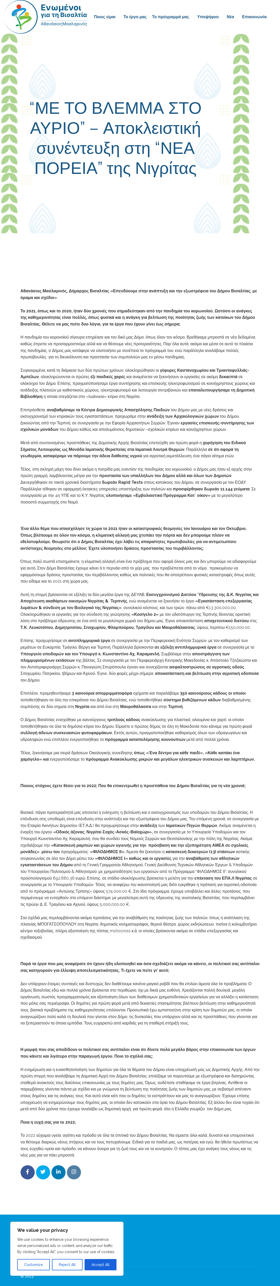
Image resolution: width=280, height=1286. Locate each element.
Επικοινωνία (254, 16)
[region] (66, 1249)
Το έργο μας (135, 16)
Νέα (230, 16)
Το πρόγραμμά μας (170, 16)
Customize (33, 1265)
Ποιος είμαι (104, 16)
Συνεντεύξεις (180, 191)
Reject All (67, 1265)
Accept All (101, 1265)
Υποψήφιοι (208, 16)
